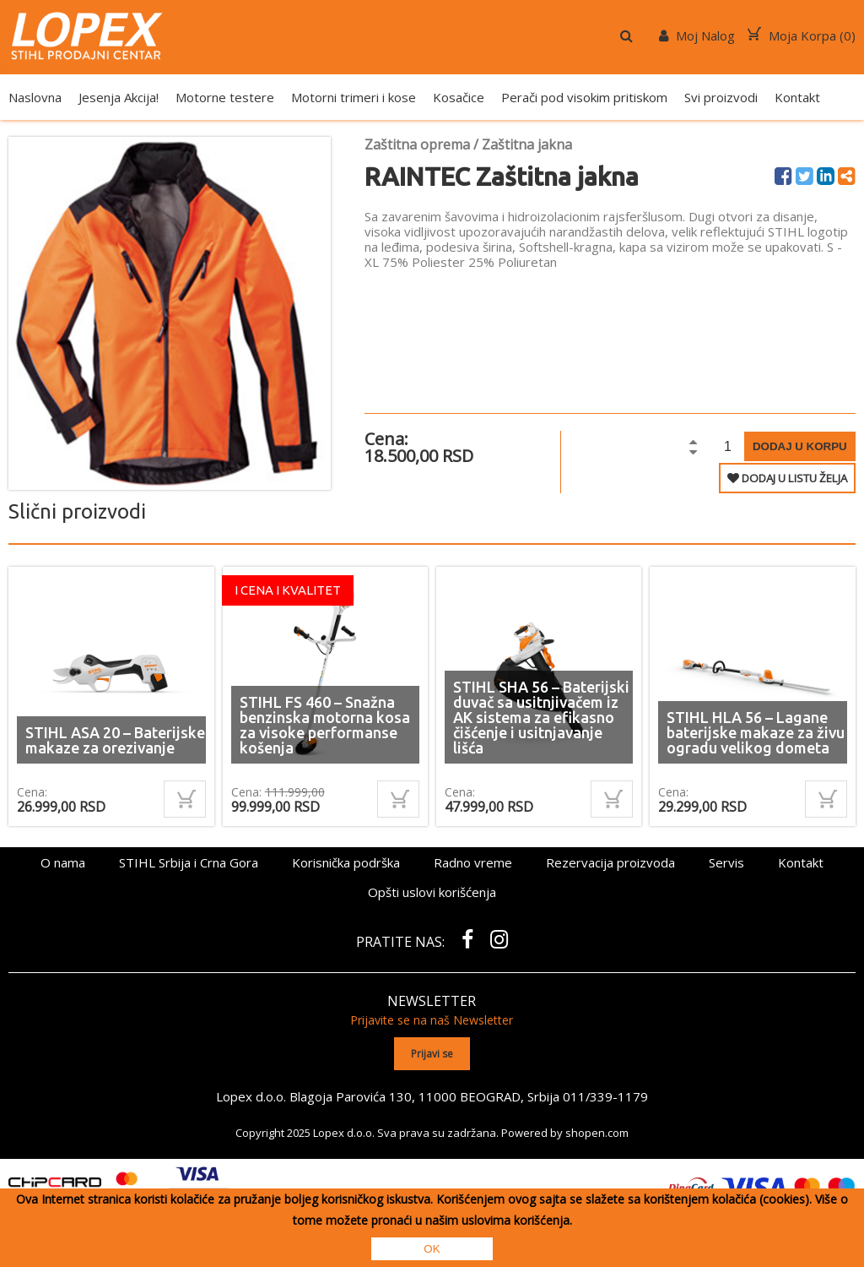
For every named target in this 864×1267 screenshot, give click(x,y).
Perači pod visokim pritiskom (584, 97)
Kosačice (458, 97)
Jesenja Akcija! (118, 97)
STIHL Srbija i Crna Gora (188, 862)
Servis (726, 862)
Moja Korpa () (802, 35)
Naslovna (35, 97)
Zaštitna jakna (527, 144)
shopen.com (597, 1131)
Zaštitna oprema (417, 144)
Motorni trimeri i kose (353, 97)
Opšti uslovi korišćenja (432, 892)
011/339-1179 (605, 1095)
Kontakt (797, 97)
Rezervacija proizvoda (610, 862)
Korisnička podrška (346, 862)
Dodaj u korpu (800, 446)
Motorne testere (225, 97)
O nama (62, 862)
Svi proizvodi (721, 97)
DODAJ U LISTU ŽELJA (787, 478)
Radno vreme (473, 862)
